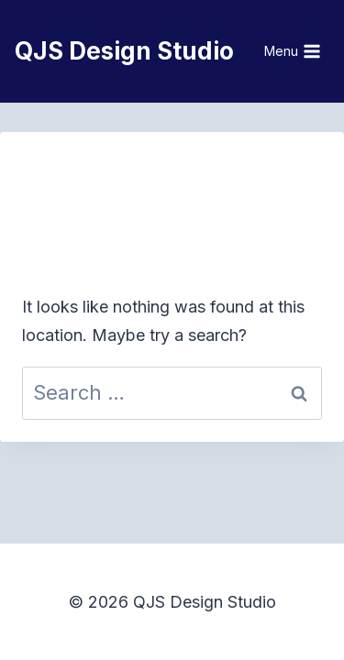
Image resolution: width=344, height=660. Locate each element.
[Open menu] (293, 51)
